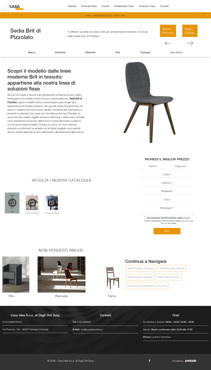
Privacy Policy (185, 221)
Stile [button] (117, 52)
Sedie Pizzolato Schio (168, 277)
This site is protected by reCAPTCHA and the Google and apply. (168, 222)
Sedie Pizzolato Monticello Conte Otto (147, 286)
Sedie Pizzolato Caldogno (140, 268)
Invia (167, 231)
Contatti (164, 6)
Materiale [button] (90, 52)
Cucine (105, 6)
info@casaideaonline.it (92, 329)
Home (88, 16)
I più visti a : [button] (176, 52)
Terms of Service (166, 223)
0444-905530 (83, 321)
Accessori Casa (147, 6)
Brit (123, 16)
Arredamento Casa (124, 6)
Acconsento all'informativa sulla (168, 217)
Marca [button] (31, 52)
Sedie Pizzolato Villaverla (172, 268)
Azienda (72, 6)
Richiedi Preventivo (167, 31)
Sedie (116, 16)
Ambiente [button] (60, 52)
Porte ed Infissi (89, 6)
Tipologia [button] (145, 52)
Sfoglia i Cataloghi (190, 31)
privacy (186, 217)
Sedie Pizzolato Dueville (139, 277)
